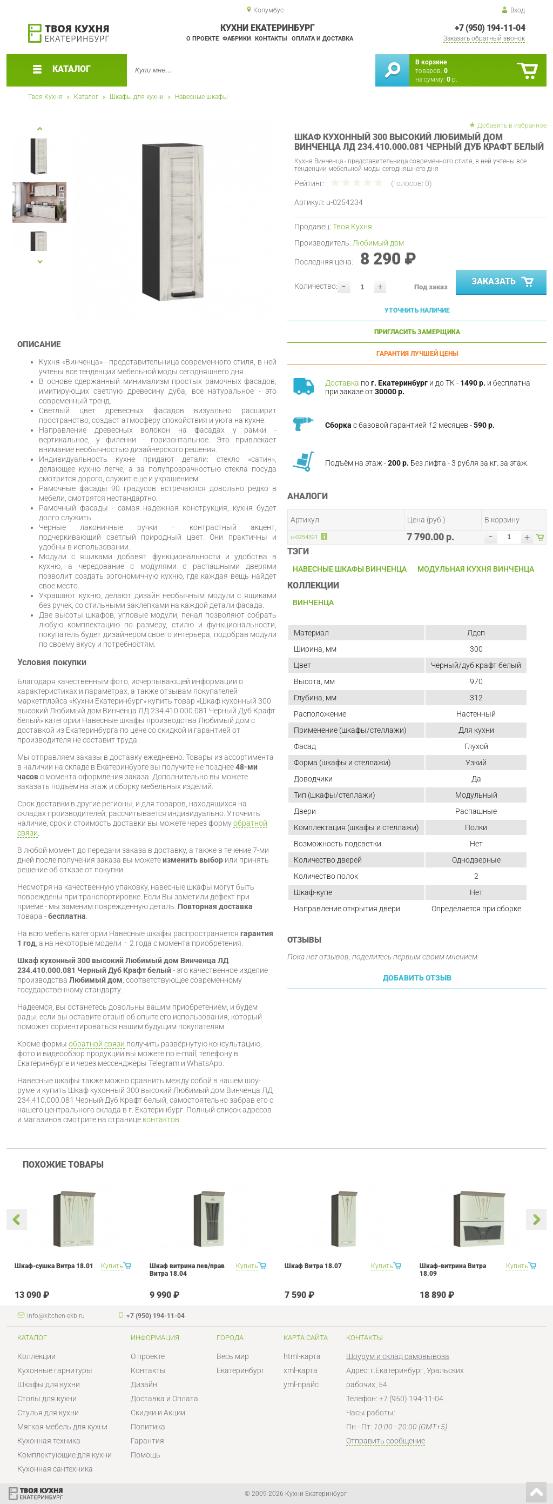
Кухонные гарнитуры (54, 1370)
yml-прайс (301, 1384)
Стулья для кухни (48, 1412)
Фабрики (236, 38)
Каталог (86, 97)
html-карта (302, 1356)
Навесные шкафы (201, 97)
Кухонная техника (48, 1440)
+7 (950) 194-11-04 (490, 28)
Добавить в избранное (512, 125)
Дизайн (144, 1384)
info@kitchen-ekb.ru (56, 1316)
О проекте (202, 38)
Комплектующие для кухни (64, 1454)
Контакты (271, 38)
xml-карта (301, 1370)
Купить (112, 1266)
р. (452, 79)
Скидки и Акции (158, 1412)
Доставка (342, 383)
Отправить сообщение (385, 1440)
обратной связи (97, 1043)
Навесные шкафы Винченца (350, 569)
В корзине (431, 62)
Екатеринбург (241, 1370)
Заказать (503, 282)
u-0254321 (304, 537)
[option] (175, 220)
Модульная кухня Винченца (475, 569)
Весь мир (233, 1356)
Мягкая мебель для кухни (62, 1426)
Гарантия (147, 1440)
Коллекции (36, 1356)
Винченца (313, 602)
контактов (161, 1119)
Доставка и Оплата (164, 1398)
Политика (148, 1426)
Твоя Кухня (45, 97)
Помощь (145, 1454)
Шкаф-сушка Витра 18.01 (54, 1266)
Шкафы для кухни (137, 97)
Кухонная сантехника (55, 1469)
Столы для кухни (47, 1398)
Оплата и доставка (322, 38)
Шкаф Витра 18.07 (313, 1266)
